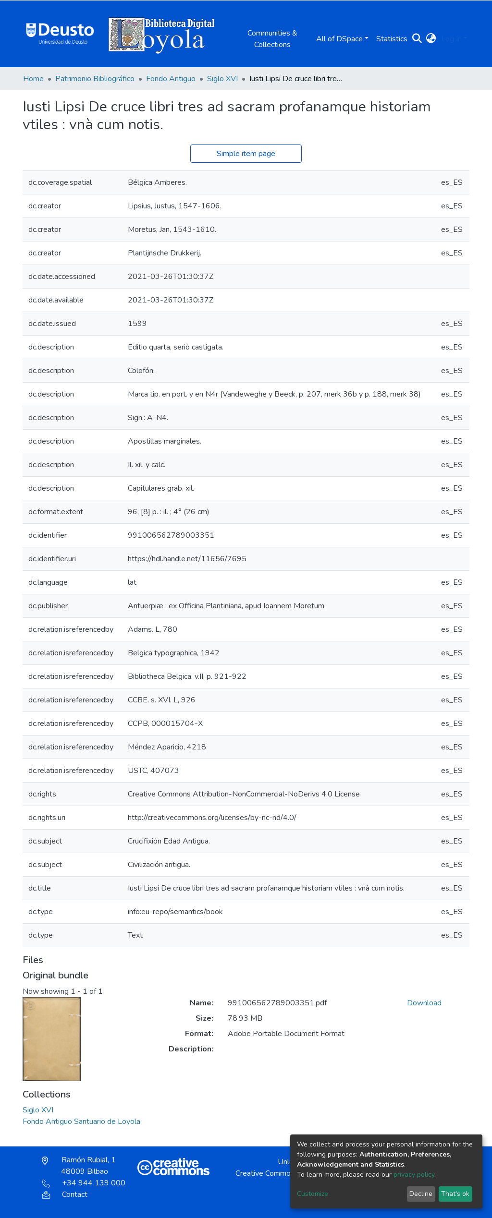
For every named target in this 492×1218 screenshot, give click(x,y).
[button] (431, 39)
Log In (451, 39)
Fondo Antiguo (171, 78)
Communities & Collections (272, 39)
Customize (312, 1193)
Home (33, 78)
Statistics (391, 39)
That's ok (455, 1193)
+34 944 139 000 (83, 1183)
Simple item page (246, 153)
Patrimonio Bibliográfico (95, 78)
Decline (420, 1193)
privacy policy (414, 1174)
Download (424, 1003)
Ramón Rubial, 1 (79, 1166)
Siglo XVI (222, 78)
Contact (64, 1194)
